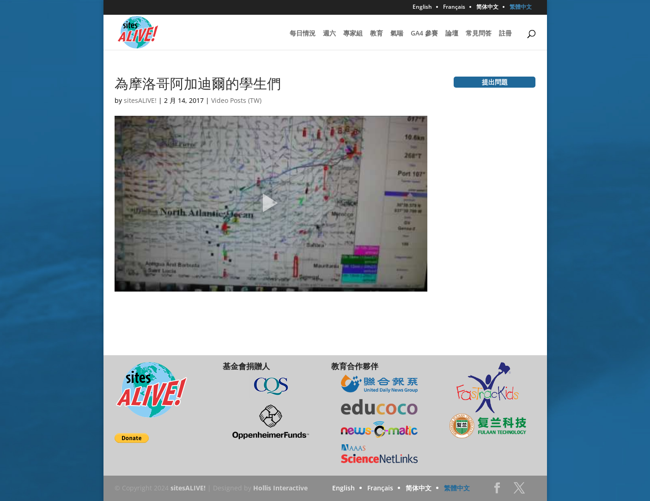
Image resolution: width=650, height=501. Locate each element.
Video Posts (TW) (236, 100)
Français (454, 7)
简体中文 (487, 7)
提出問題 (495, 82)
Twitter (519, 491)
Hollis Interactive (280, 487)
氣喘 (396, 33)
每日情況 (303, 33)
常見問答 (479, 33)
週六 (329, 33)
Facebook (497, 491)
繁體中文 (521, 7)
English (422, 7)
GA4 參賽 (424, 33)
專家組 (353, 33)
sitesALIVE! (140, 100)
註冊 (505, 33)
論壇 (451, 33)
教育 (376, 33)
